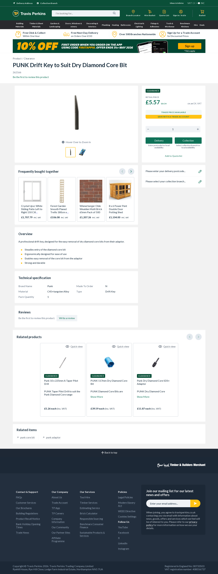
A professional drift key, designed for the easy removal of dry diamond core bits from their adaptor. (76, 243)
